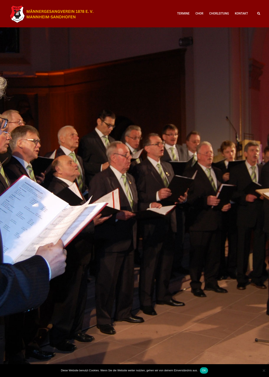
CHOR (199, 13)
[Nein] (264, 370)
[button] (259, 13)
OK (204, 370)
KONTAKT (241, 13)
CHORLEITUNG (219, 13)
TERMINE (183, 13)
